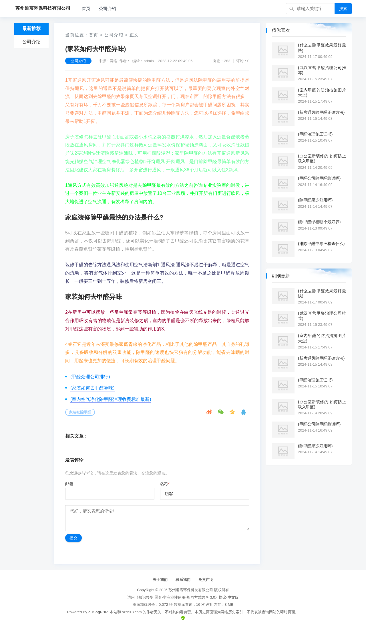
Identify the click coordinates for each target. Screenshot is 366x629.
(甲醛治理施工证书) (315, 134)
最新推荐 (31, 28)
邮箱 (69, 483)
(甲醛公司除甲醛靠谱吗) (319, 178)
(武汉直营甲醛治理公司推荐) (322, 70)
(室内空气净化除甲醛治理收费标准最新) (110, 399)
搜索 (343, 8)
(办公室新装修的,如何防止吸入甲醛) (322, 158)
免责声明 (205, 579)
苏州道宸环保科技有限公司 (190, 590)
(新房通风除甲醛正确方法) (321, 112)
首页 (86, 8)
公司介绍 (107, 8)
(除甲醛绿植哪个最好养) (319, 222)
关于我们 (160, 579)
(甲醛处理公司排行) (90, 376)
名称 (165, 483)
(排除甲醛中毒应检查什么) (321, 243)
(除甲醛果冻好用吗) (315, 200)
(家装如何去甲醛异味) (92, 387)
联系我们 (183, 579)
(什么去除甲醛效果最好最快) (322, 47)
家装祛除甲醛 (80, 412)
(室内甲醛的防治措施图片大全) (322, 92)
